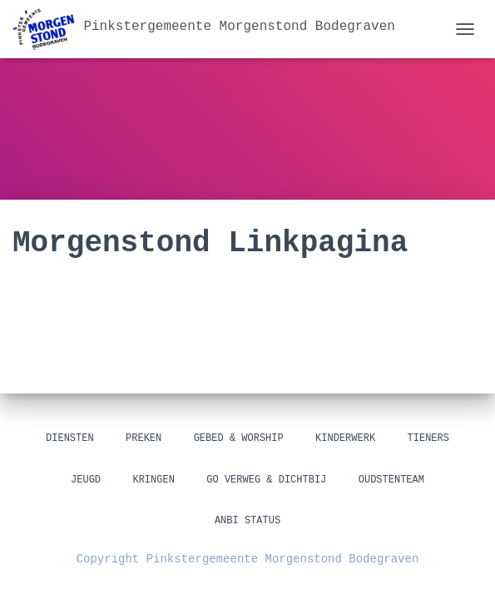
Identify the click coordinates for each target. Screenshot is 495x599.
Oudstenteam (391, 480)
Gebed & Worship (239, 439)
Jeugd (86, 480)
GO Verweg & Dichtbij (266, 480)
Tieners (428, 439)
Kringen (153, 480)
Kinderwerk (345, 439)
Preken (143, 439)
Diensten (70, 439)
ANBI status (247, 521)
